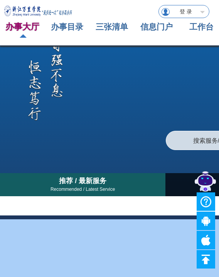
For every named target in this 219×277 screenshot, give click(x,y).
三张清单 (112, 26)
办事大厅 (22, 27)
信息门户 (156, 26)
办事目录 (67, 26)
